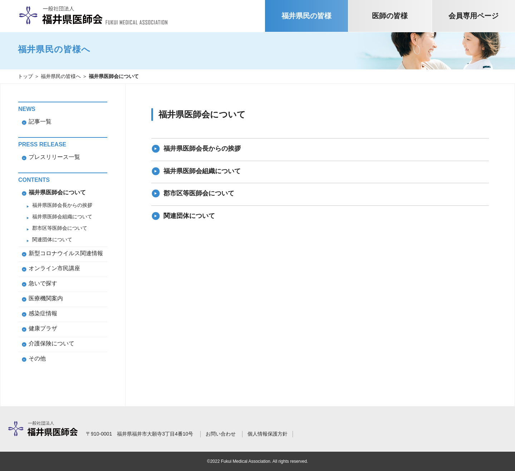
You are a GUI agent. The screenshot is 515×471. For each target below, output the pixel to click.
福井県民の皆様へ (61, 76)
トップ (25, 76)
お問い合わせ (221, 434)
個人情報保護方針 (267, 434)
